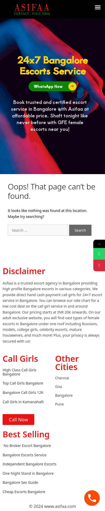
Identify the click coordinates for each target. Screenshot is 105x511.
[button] (97, 7)
